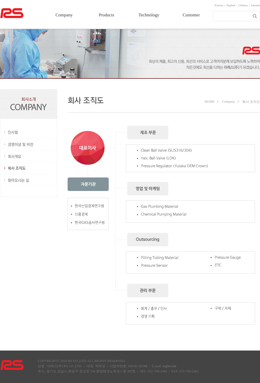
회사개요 (28, 156)
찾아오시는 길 (28, 180)
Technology (148, 14)
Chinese (243, 5)
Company (64, 14)
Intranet (255, 5)
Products (106, 14)
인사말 (28, 132)
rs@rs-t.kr (170, 366)
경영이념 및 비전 (28, 144)
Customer (191, 14)
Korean (219, 5)
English (230, 5)
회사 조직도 (28, 168)
